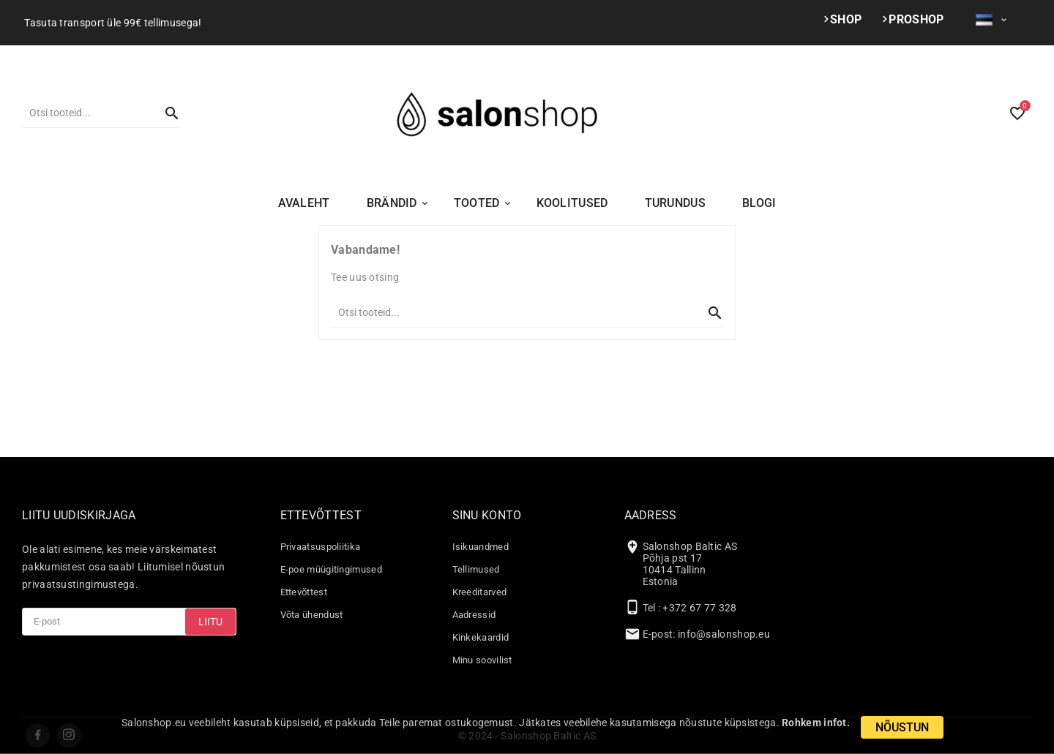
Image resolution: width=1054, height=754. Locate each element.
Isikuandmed (480, 546)
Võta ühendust (311, 614)
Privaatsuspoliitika (320, 546)
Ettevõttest (303, 592)
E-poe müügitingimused (331, 569)
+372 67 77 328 (699, 608)
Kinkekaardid (480, 637)
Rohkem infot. (816, 722)
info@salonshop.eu (724, 634)
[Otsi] (86, 112)
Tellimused (476, 569)
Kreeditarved (479, 592)
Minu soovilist (482, 660)
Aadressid (474, 614)
